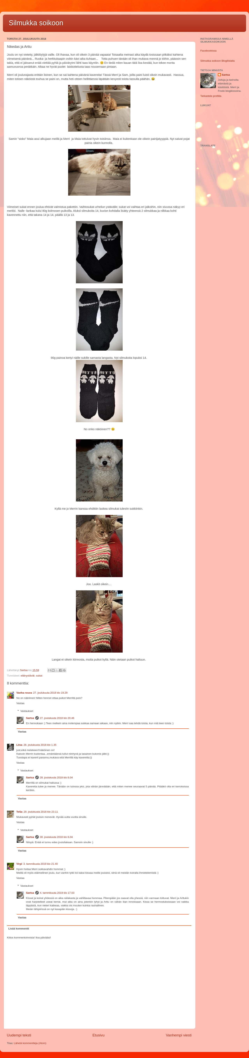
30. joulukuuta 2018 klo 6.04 (56, 837)
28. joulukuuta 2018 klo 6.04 (56, 777)
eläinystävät (27, 675)
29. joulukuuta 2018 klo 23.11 (41, 811)
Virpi (19, 863)
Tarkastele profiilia (210, 96)
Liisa (19, 744)
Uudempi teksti (19, 1035)
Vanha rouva (24, 692)
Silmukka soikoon (36, 23)
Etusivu (98, 1035)
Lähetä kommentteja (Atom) (30, 1043)
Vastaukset (26, 711)
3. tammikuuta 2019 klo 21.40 (40, 863)
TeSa (19, 811)
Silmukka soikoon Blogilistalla (217, 60)
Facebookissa (208, 50)
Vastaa (20, 703)
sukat (39, 675)
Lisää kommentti (18, 928)
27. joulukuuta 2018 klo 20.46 (57, 718)
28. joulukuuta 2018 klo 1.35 (40, 744)
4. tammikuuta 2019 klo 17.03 (57, 892)
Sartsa (30, 718)
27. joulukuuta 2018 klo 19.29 (50, 692)
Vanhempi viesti (179, 1035)
